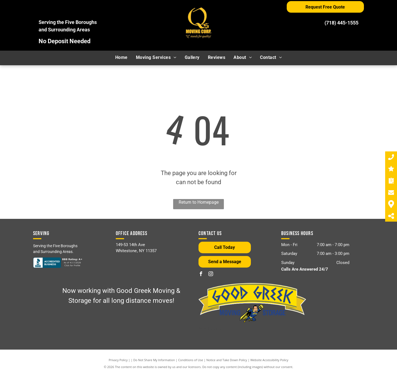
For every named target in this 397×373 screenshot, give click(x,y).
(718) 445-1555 (341, 23)
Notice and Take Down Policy (226, 360)
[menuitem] (121, 57)
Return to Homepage (199, 202)
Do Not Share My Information (154, 360)
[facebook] (200, 274)
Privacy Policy (118, 360)
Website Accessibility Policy (269, 360)
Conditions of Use (190, 360)
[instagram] (210, 274)
